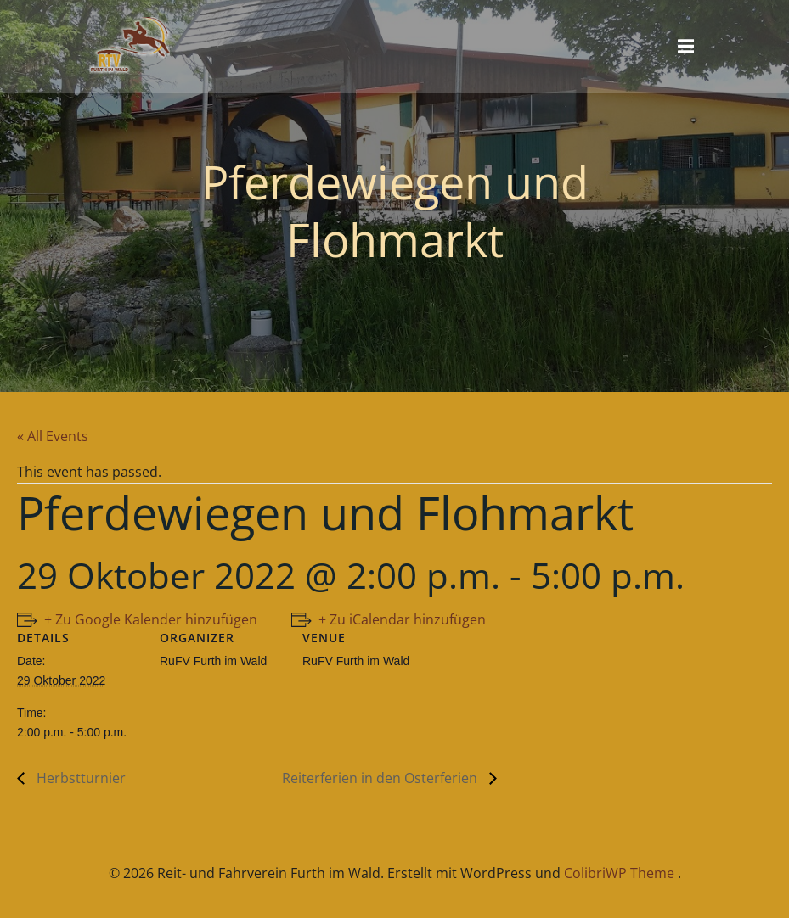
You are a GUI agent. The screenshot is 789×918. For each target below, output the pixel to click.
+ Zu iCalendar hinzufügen (402, 619)
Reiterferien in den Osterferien (381, 778)
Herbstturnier (79, 778)
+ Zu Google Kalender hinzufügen (150, 619)
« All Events (52, 436)
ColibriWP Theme (619, 873)
